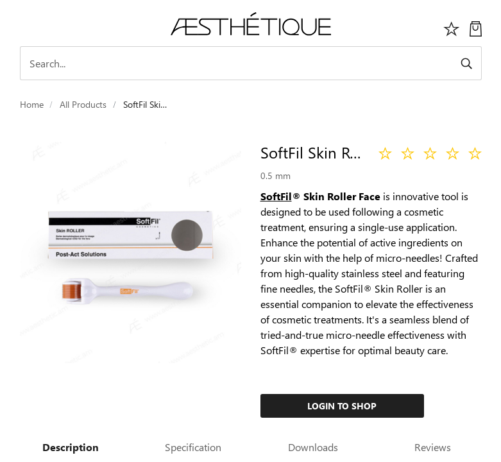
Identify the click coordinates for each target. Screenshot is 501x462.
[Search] (251, 63)
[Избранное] (451, 27)
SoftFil (276, 196)
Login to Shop (342, 406)
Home (32, 104)
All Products (83, 104)
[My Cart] (476, 27)
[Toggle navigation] (27, 27)
